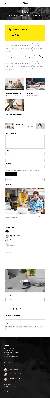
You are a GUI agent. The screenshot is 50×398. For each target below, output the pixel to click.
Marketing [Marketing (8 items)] (31, 326)
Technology (8, 266)
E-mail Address (10, 157)
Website (8, 164)
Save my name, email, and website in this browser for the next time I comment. (24, 170)
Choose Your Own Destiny (14, 378)
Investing (15, 95)
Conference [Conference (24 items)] (8, 326)
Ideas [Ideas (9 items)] (20, 326)
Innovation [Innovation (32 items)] (25, 326)
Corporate (36, 95)
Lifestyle (7, 262)
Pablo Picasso (13, 240)
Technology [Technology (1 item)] (8, 329)
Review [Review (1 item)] (41, 326)
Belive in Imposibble (15, 231)
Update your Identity (30, 126)
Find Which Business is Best (20, 29)
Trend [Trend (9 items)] (14, 329)
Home (10, 15)
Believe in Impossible (13, 369)
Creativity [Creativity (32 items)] (15, 326)
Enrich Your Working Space (9, 126)
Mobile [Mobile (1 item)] (36, 326)
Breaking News (18, 15)
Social (6, 264)
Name (7, 151)
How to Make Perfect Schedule (17, 244)
